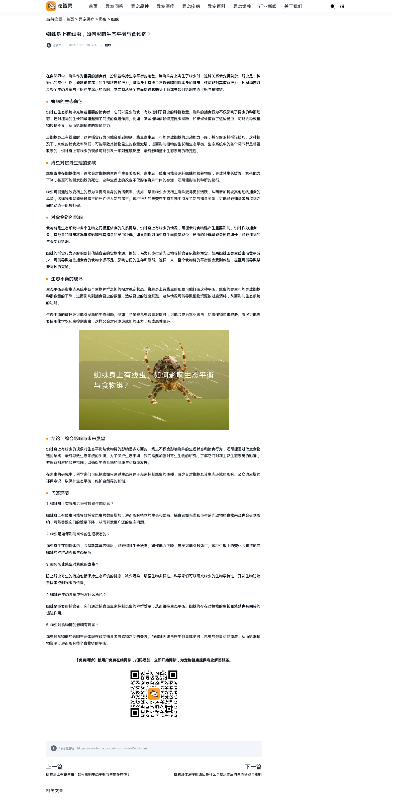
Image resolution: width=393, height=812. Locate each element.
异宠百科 (217, 6)
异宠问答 (114, 6)
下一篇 (253, 767)
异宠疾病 (191, 6)
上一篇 (54, 767)
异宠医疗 (165, 6)
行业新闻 (268, 6)
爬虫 (103, 19)
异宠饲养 (242, 6)
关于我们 (293, 6)
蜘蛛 (115, 19)
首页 (93, 6)
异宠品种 (140, 6)
